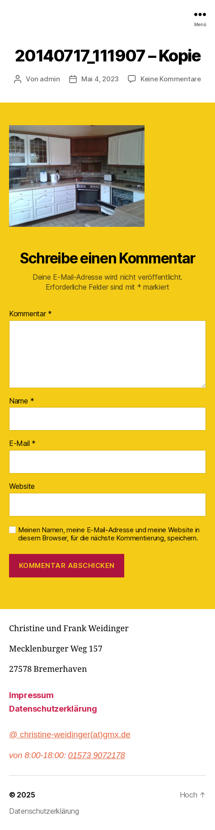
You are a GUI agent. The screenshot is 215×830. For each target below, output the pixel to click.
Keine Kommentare (170, 79)
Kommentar (30, 314)
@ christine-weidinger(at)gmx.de (70, 734)
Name (21, 401)
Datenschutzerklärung (53, 708)
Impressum (31, 695)
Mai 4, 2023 (100, 79)
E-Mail (22, 444)
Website (22, 487)
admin (50, 79)
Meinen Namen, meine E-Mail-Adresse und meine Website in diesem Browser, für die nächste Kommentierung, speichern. (109, 534)
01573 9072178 (96, 755)
